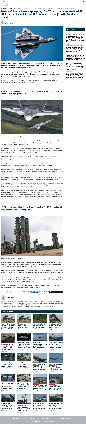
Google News (35, 291)
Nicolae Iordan (10, 21)
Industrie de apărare (12, 8)
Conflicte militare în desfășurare (35, 2)
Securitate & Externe (15, 2)
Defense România (4, 8)
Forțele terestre (49, 2)
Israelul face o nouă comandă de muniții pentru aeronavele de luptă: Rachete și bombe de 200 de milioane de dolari (23, 385)
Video (24, 2)
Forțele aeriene (60, 2)
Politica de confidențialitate (19, 418)
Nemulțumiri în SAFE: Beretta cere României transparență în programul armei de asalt (56, 326)
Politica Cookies (32, 418)
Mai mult (76, 2)
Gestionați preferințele (44, 418)
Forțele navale (68, 2)
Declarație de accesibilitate (65, 418)
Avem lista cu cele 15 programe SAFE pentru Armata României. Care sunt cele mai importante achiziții (7, 347)
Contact (54, 418)
